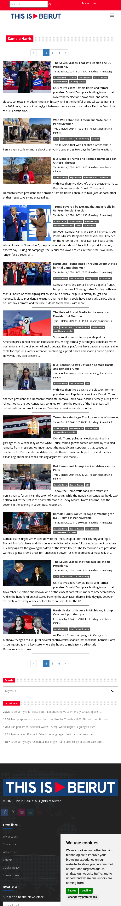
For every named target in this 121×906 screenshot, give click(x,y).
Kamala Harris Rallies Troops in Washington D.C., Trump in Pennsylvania (83, 516)
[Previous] (33, 52)
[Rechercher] (112, 690)
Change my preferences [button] (82, 896)
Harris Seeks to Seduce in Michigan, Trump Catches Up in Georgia (83, 612)
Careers (8, 860)
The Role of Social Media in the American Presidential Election (81, 314)
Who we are (10, 852)
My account (89, 3)
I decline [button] (85, 890)
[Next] (65, 52)
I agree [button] (72, 890)
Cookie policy (11, 867)
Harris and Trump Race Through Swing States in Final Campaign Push (85, 265)
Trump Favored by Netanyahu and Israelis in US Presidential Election (84, 208)
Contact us (9, 844)
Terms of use (11, 875)
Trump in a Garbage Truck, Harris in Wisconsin (85, 417)
